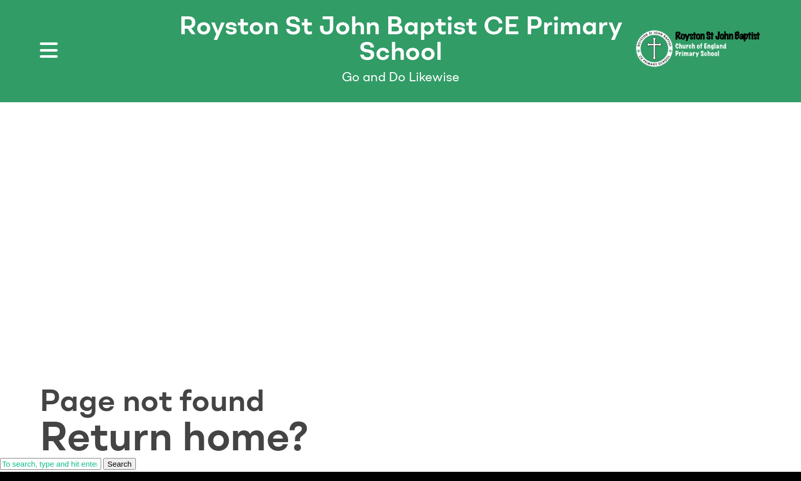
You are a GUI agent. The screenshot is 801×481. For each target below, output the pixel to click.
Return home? (174, 436)
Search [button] (119, 464)
